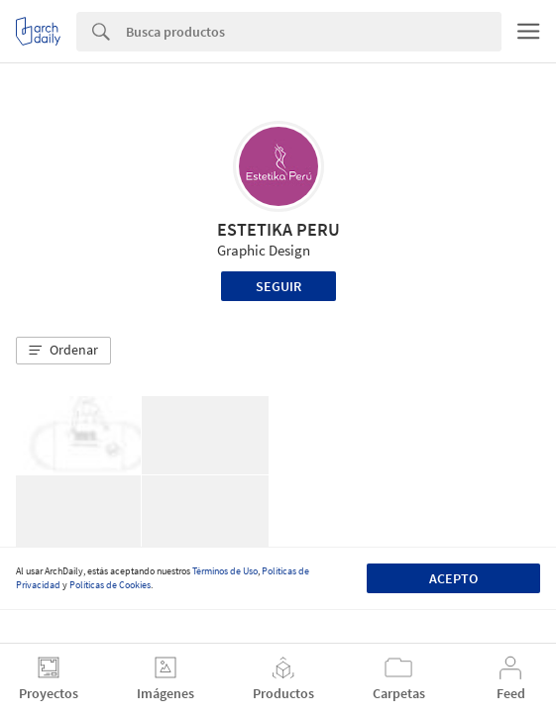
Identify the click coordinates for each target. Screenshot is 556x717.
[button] (63, 350)
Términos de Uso (225, 570)
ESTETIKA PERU (278, 229)
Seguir (278, 286)
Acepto (453, 578)
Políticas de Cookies (110, 584)
